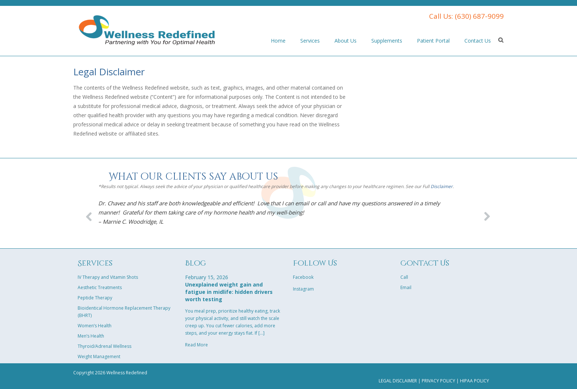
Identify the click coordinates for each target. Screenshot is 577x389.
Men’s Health (91, 336)
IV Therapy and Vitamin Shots (108, 277)
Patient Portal (433, 40)
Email (405, 287)
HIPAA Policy (474, 381)
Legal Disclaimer (398, 381)
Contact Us (477, 40)
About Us (345, 40)
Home (278, 40)
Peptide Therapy (95, 298)
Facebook (303, 277)
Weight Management (99, 356)
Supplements (386, 40)
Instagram (303, 289)
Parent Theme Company (146, 29)
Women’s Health (94, 326)
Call (404, 277)
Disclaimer (442, 186)
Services (310, 40)
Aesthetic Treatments (100, 287)
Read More (196, 345)
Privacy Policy (438, 381)
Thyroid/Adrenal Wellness (104, 346)
